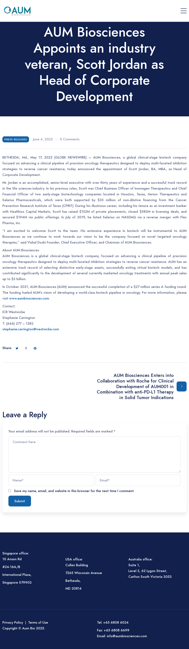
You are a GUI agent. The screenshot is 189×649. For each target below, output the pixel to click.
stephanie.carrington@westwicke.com (30, 329)
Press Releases (15, 139)
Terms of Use (38, 622)
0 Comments (69, 139)
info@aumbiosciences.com (127, 636)
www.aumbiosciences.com (29, 298)
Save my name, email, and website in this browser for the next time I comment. (74, 490)
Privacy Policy (12, 622)
